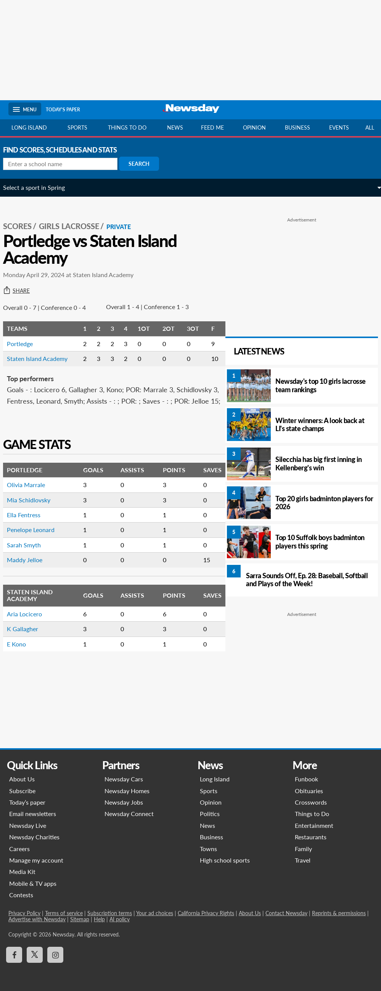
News (175, 127)
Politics (210, 813)
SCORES (22, 217)
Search (144, 163)
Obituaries (309, 790)
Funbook (306, 779)
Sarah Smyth (29, 574)
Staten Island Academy (42, 376)
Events (339, 127)
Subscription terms (109, 913)
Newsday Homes (127, 790)
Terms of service (64, 913)
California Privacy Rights (206, 913)
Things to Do (312, 813)
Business (297, 127)
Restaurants (310, 836)
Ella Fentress (29, 544)
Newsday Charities (34, 836)
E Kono (21, 673)
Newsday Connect (129, 813)
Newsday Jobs (123, 802)
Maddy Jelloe (30, 589)
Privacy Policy (24, 913)
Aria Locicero (29, 643)
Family (303, 848)
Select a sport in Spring (39, 187)
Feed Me (212, 127)
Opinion (254, 127)
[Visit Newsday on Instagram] (55, 955)
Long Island (29, 127)
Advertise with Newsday (37, 919)
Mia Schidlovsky (34, 529)
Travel (302, 860)
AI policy (119, 919)
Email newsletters (32, 813)
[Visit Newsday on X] (35, 955)
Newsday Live (27, 825)
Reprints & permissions (339, 913)
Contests (21, 894)
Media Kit (22, 871)
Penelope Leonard (36, 559)
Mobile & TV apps (32, 883)
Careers (19, 848)
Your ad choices (154, 913)
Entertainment (314, 825)
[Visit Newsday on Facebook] (14, 955)
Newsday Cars (123, 779)
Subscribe (22, 790)
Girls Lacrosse (74, 217)
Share (21, 282)
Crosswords (311, 802)
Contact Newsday (286, 913)
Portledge (25, 362)
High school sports (225, 860)
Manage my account (36, 860)
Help (99, 919)
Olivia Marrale (31, 514)
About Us (22, 779)
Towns (208, 848)
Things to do (127, 127)
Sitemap (79, 919)
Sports (77, 127)
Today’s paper (27, 802)
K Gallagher (27, 658)
